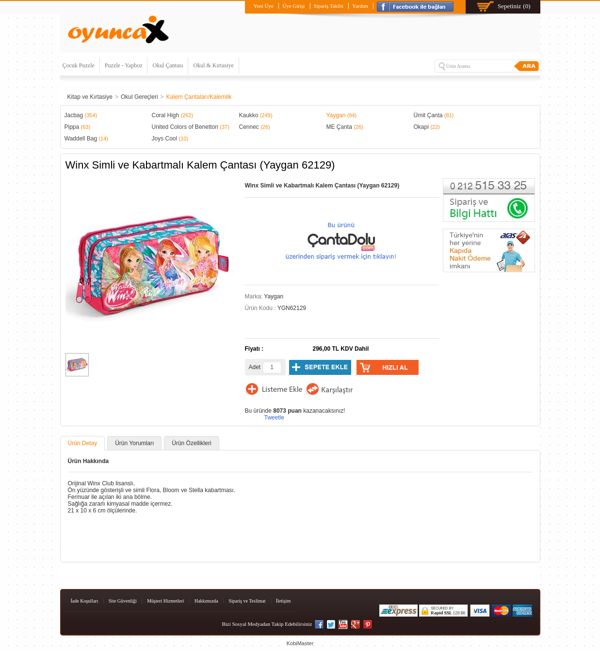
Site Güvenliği (123, 601)
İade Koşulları (84, 601)
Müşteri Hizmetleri (165, 601)
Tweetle (274, 417)
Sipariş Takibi (328, 6)
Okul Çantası (167, 65)
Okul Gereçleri (139, 96)
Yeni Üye (263, 6)
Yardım (360, 6)
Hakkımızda (206, 601)
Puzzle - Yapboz (124, 65)
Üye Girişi (293, 6)
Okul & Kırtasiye (213, 65)
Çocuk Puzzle (79, 65)
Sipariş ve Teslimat (246, 601)
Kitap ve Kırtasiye (90, 96)
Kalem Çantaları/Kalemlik (199, 96)
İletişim (283, 601)
